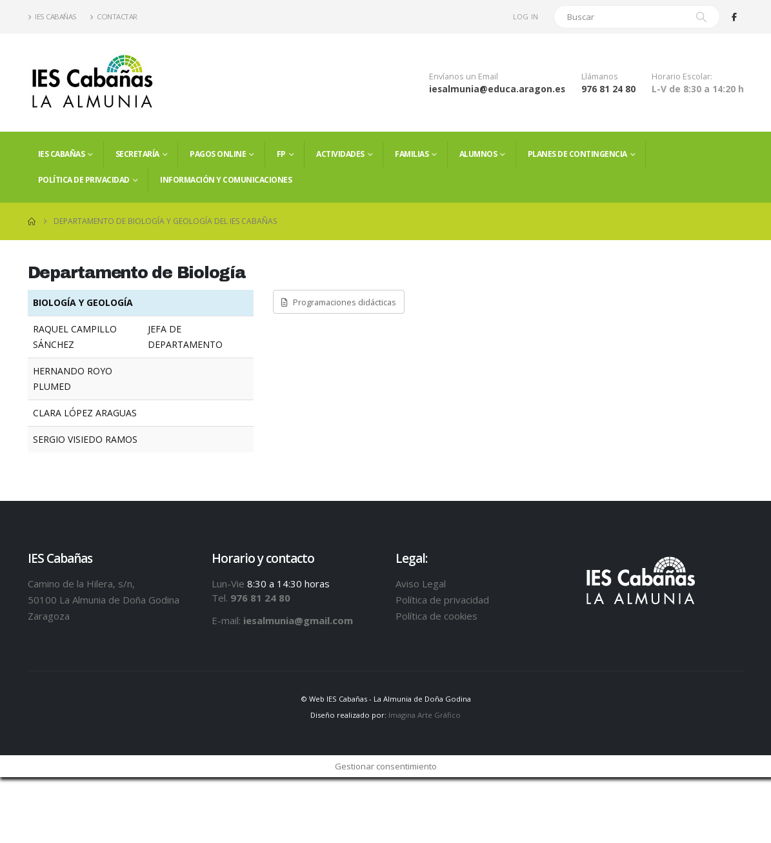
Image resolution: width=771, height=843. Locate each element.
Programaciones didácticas (338, 302)
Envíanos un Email (463, 76)
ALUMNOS (478, 153)
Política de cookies (436, 615)
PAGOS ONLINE (218, 153)
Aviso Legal (421, 583)
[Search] (701, 17)
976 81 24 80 (608, 89)
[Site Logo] (92, 82)
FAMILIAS (411, 153)
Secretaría (137, 153)
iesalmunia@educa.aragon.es (497, 89)
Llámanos (599, 76)
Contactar (113, 16)
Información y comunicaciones (226, 179)
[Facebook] (734, 17)
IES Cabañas (52, 16)
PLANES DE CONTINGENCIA (577, 153)
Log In (526, 16)
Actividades (340, 153)
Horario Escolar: (682, 76)
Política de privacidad (84, 179)
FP (281, 153)
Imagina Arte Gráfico (424, 715)
